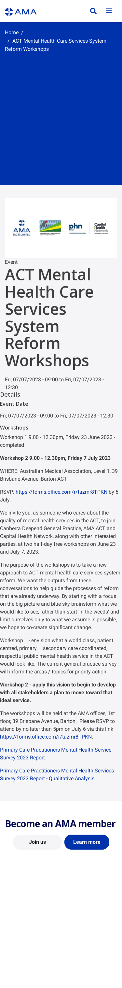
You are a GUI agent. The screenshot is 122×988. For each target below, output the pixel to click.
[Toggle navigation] (109, 11)
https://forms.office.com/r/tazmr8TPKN (61, 492)
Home (12, 32)
